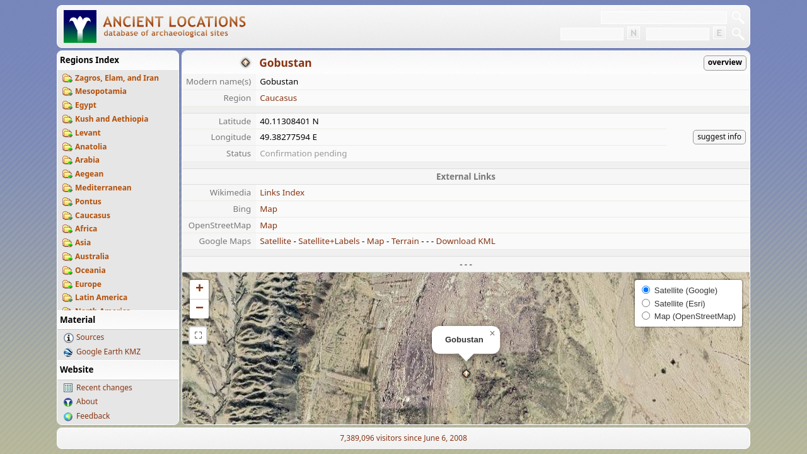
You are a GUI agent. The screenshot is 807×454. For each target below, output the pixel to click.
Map (268, 208)
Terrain (405, 241)
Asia (83, 242)
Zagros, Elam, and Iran (117, 78)
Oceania (90, 270)
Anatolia (91, 146)
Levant (88, 132)
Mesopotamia (101, 91)
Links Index (282, 192)
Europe (88, 284)
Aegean (89, 173)
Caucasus (92, 215)
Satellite (275, 241)
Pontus (88, 201)
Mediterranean (103, 187)
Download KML (465, 241)
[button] (466, 373)
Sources (90, 337)
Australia (92, 256)
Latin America (101, 297)
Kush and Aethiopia (111, 119)
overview (725, 62)
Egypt (85, 105)
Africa (86, 228)
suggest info (719, 136)
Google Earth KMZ (108, 351)
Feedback (93, 415)
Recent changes (104, 387)
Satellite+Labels (328, 241)
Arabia (87, 159)
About (87, 401)
